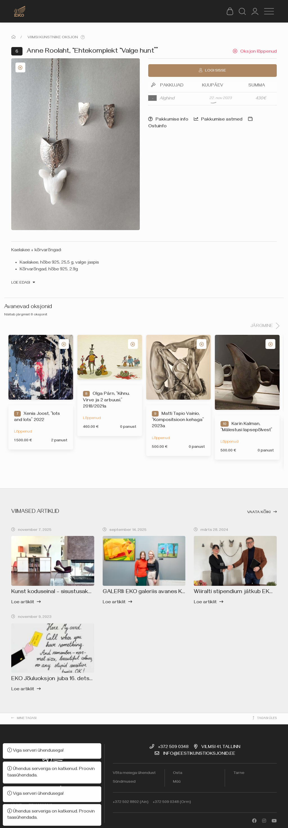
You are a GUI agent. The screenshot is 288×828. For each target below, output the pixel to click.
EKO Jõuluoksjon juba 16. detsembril (58, 672)
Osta (177, 766)
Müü (177, 774)
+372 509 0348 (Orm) (172, 795)
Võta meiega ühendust (134, 766)
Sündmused (124, 774)
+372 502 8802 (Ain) (130, 795)
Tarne (238, 766)
